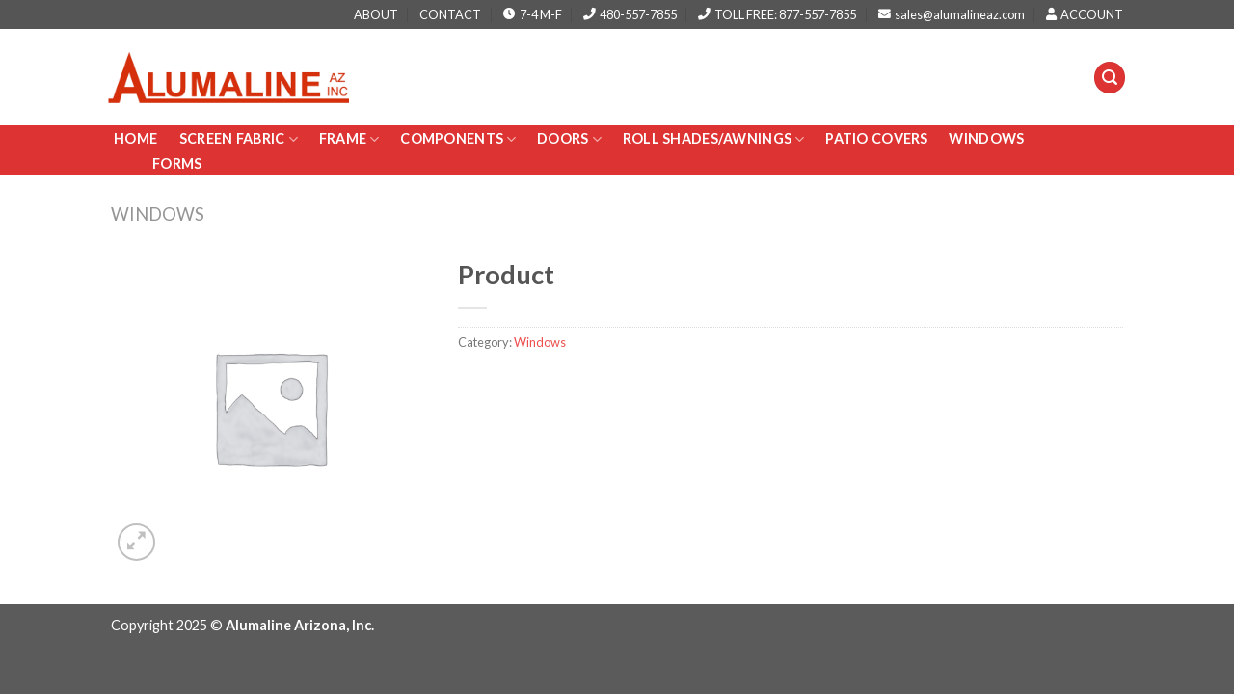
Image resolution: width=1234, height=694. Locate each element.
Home (137, 138)
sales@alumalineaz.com (951, 14)
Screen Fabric (238, 139)
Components (458, 139)
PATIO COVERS (876, 138)
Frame (349, 139)
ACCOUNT (1084, 14)
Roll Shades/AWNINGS (714, 139)
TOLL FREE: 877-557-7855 (777, 14)
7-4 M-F (532, 14)
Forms (176, 163)
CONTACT (450, 14)
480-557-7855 (630, 14)
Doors (569, 139)
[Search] (1109, 77)
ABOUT (376, 14)
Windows (986, 138)
